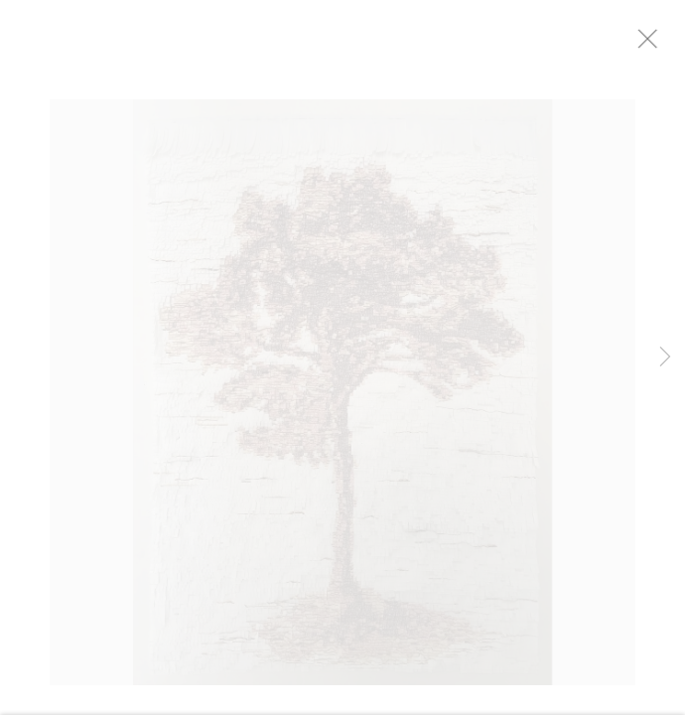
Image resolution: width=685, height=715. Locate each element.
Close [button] (660, 45)
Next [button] (665, 357)
